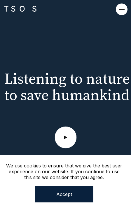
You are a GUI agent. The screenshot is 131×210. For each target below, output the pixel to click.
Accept (64, 194)
